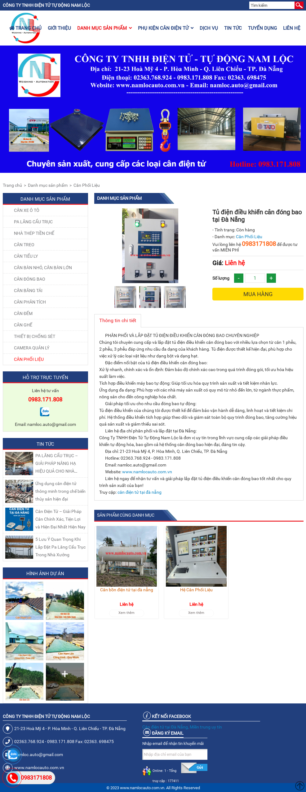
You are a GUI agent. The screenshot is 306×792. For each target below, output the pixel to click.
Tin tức (233, 28)
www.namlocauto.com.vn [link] (147, 471)
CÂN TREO (24, 244)
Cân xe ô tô (26, 210)
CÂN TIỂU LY (26, 256)
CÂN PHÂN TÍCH (30, 302)
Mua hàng (258, 294)
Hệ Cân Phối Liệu (196, 589)
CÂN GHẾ (23, 324)
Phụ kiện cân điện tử (165, 28)
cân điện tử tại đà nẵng (140, 492)
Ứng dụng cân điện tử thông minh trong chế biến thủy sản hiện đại (60, 491)
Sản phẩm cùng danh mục (125, 515)
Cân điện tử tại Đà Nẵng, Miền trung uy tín (182, 726)
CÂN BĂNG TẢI (28, 290)
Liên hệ (291, 28)
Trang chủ (25, 28)
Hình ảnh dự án (45, 573)
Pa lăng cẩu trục (33, 221)
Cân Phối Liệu (86, 185)
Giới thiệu (59, 28)
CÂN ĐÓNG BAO (29, 279)
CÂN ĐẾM (23, 313)
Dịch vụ (209, 28)
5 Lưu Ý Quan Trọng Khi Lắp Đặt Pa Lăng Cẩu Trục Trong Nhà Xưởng (60, 547)
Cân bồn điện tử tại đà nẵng (126, 589)
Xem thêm (126, 613)
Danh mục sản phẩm (104, 28)
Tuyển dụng (262, 28)
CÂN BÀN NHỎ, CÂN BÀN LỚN (43, 267)
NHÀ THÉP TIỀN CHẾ (34, 233)
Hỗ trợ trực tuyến (45, 377)
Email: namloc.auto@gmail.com (45, 424)
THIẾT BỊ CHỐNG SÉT (34, 336)
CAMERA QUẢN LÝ (31, 347)
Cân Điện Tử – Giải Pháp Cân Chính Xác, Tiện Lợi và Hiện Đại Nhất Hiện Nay (60, 519)
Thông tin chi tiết (117, 320)
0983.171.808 (45, 399)
